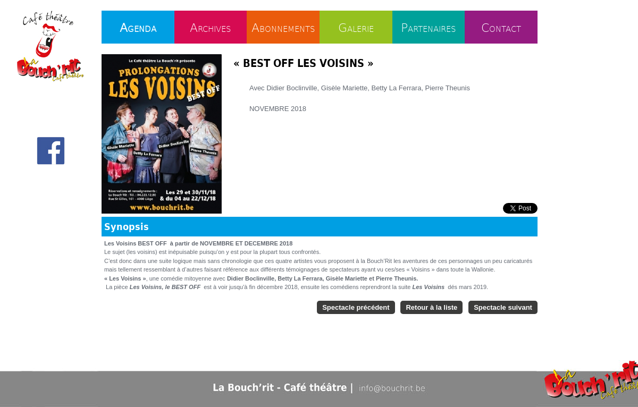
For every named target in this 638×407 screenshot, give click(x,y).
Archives (210, 27)
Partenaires (428, 27)
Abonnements (283, 27)
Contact (501, 27)
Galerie (356, 27)
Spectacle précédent (355, 307)
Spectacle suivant (503, 307)
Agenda (138, 27)
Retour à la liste (431, 307)
